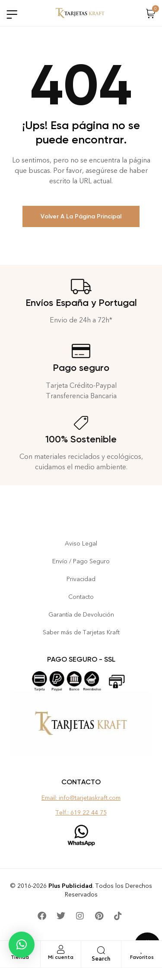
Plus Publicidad (70, 886)
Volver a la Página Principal (81, 216)
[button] (22, 945)
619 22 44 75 (88, 812)
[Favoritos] (141, 949)
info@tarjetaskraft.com (90, 798)
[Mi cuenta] (60, 949)
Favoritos (142, 957)
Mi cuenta (60, 957)
